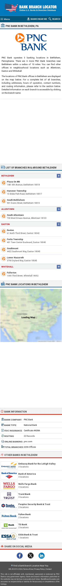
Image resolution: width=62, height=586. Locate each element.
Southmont (12, 248)
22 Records (29, 436)
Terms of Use (28, 569)
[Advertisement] (31, 131)
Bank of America (27, 474)
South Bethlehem (16, 200)
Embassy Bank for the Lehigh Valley (37, 463)
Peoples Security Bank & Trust (34, 504)
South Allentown (15, 215)
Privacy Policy (39, 569)
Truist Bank (24, 494)
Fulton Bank (24, 514)
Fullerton (11, 272)
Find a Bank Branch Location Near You (30, 566)
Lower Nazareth (15, 257)
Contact (49, 569)
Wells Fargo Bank (27, 484)
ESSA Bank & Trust (28, 534)
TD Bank (22, 524)
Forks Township (15, 239)
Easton (5, 224)
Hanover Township (16, 191)
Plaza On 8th (13, 181)
